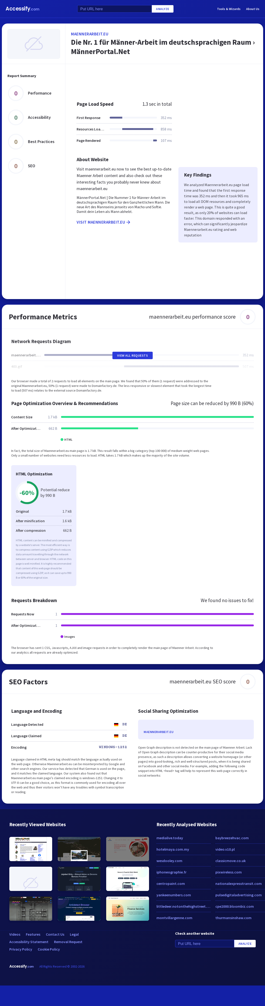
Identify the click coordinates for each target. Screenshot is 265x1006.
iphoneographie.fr (171, 872)
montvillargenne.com (174, 917)
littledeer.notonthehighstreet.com (183, 906)
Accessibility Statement (28, 941)
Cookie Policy (49, 949)
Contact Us (55, 934)
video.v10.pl (225, 849)
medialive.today (169, 837)
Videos (14, 934)
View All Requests (132, 355)
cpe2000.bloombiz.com (234, 906)
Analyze (162, 9)
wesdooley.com (169, 860)
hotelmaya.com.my (172, 849)
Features (33, 934)
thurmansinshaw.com (233, 917)
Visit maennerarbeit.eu (104, 222)
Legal (74, 934)
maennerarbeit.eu (89, 34)
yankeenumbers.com (173, 895)
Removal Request (68, 941)
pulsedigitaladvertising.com (238, 895)
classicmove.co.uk (230, 860)
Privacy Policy (20, 949)
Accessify (22, 8)
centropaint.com (170, 883)
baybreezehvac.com (232, 837)
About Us (252, 9)
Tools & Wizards (229, 9)
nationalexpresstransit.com (238, 883)
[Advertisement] (151, 80)
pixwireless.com (228, 872)
